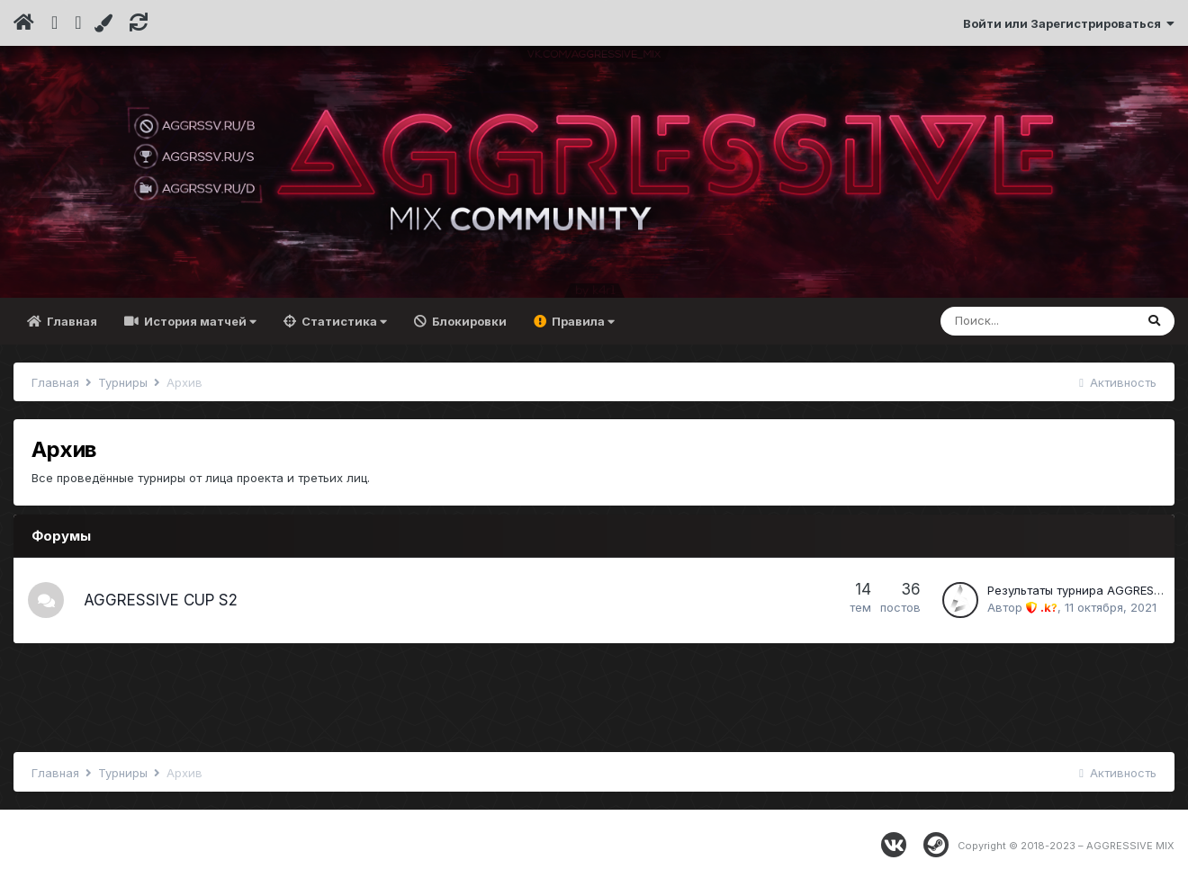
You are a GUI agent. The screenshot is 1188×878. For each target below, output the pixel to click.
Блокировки (468, 321)
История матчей (198, 321)
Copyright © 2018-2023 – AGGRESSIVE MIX (1066, 845)
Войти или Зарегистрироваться (1068, 23)
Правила (582, 321)
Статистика (343, 321)
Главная (70, 321)
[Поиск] (1037, 321)
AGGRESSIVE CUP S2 (161, 600)
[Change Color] (105, 23)
